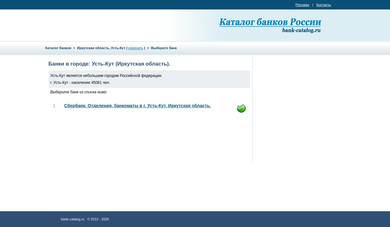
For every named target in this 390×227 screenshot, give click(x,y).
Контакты (323, 5)
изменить (135, 48)
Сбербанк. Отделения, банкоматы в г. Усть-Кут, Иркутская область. (137, 105)
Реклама (302, 5)
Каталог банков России (271, 25)
